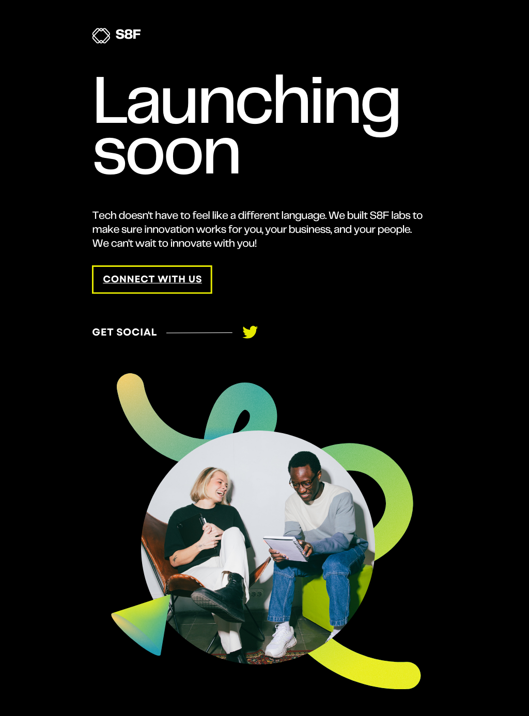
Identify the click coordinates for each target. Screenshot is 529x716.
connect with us (152, 280)
